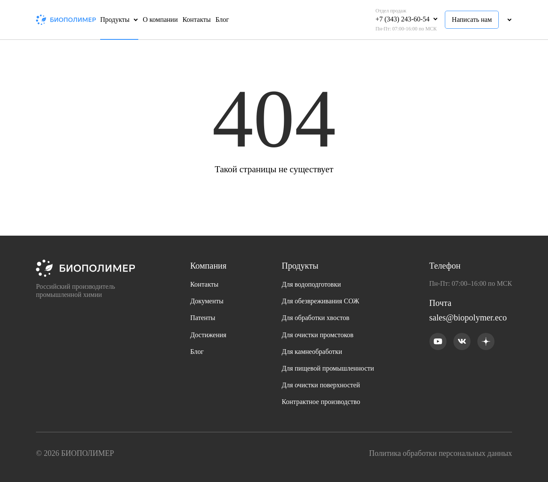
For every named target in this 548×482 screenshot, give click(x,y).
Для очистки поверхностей (321, 385)
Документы (206, 301)
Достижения (208, 334)
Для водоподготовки (311, 284)
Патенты (202, 317)
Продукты (115, 19)
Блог (222, 19)
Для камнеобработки (312, 351)
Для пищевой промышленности (328, 368)
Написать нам (472, 19)
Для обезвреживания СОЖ (320, 301)
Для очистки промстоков (318, 334)
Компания (208, 265)
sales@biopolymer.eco (468, 317)
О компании (160, 19)
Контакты (196, 19)
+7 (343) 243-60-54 (402, 19)
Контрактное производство (321, 401)
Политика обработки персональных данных (440, 453)
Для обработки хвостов (315, 317)
